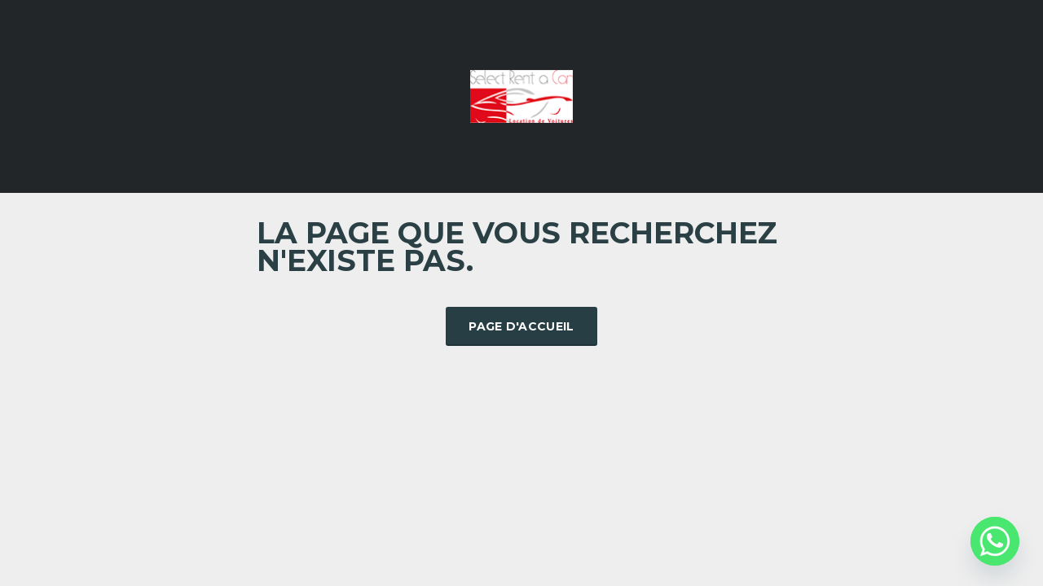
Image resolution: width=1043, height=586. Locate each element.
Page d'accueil (521, 326)
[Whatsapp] (994, 541)
